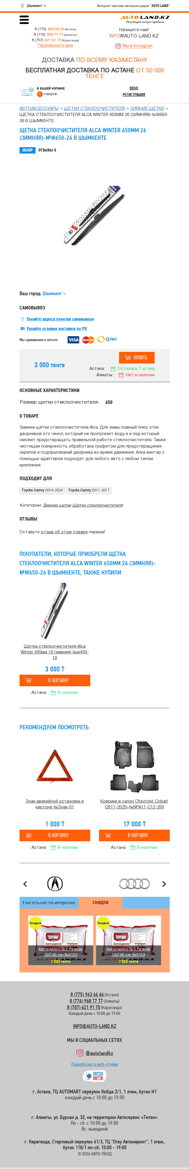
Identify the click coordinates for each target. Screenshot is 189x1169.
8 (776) (48, 35)
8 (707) (46, 40)
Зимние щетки (147, 109)
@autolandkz (99, 1053)
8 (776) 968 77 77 (86, 1001)
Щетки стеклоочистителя (94, 109)
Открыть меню (24, 19)
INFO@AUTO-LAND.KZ (94, 1026)
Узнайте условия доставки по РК (57, 328)
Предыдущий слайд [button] (25, 884)
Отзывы (47, 150)
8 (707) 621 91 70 (83, 1007)
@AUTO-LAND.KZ (134, 36)
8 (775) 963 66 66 (87, 994)
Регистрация (134, 94)
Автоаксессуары (39, 109)
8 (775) (49, 29)
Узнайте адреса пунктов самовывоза (60, 319)
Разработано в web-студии (94, 1065)
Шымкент (34, 5)
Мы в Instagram (138, 46)
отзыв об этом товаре (64, 532)
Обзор (27, 150)
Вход (134, 88)
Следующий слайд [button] (164, 884)
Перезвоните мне (55, 46)
